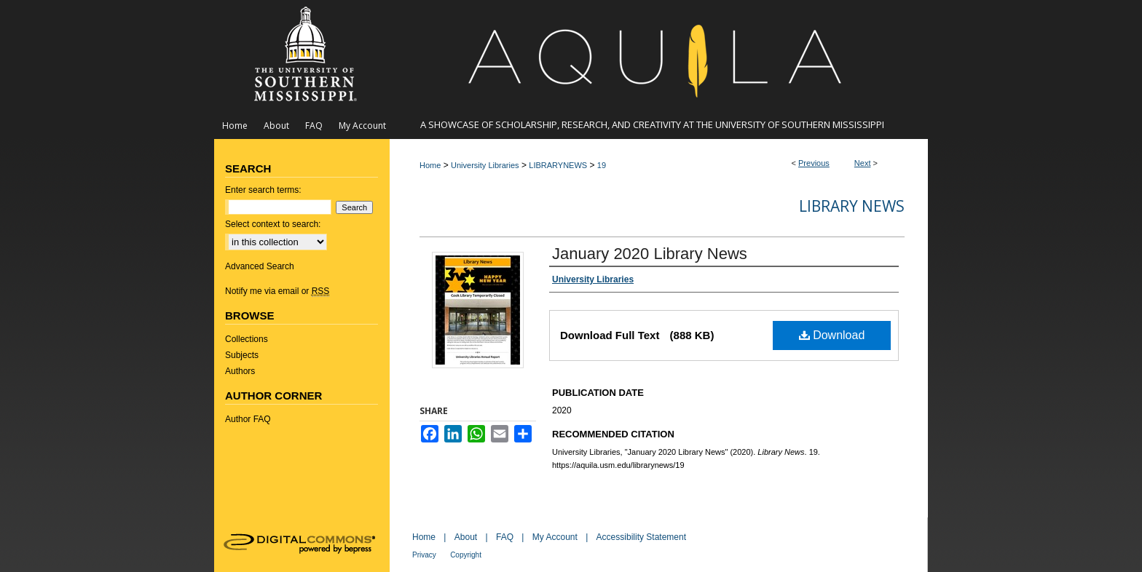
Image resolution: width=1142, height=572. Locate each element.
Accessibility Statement (641, 537)
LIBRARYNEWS (558, 165)
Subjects (242, 355)
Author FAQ (248, 419)
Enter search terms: (263, 190)
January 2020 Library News (649, 254)
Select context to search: (272, 224)
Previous (814, 163)
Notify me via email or (277, 291)
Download (832, 335)
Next (862, 163)
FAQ (504, 537)
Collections (246, 339)
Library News (852, 206)
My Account (555, 537)
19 (601, 165)
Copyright (465, 555)
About (465, 537)
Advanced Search (259, 266)
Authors (240, 371)
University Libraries (485, 165)
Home (430, 165)
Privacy (424, 555)
